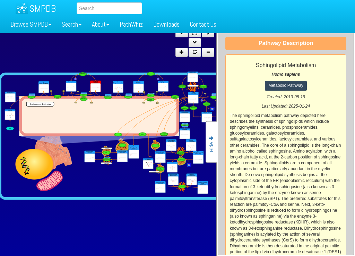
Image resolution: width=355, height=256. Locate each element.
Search (71, 24)
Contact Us (203, 24)
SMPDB (42, 8)
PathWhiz (131, 24)
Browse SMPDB (30, 24)
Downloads (166, 24)
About (100, 24)
